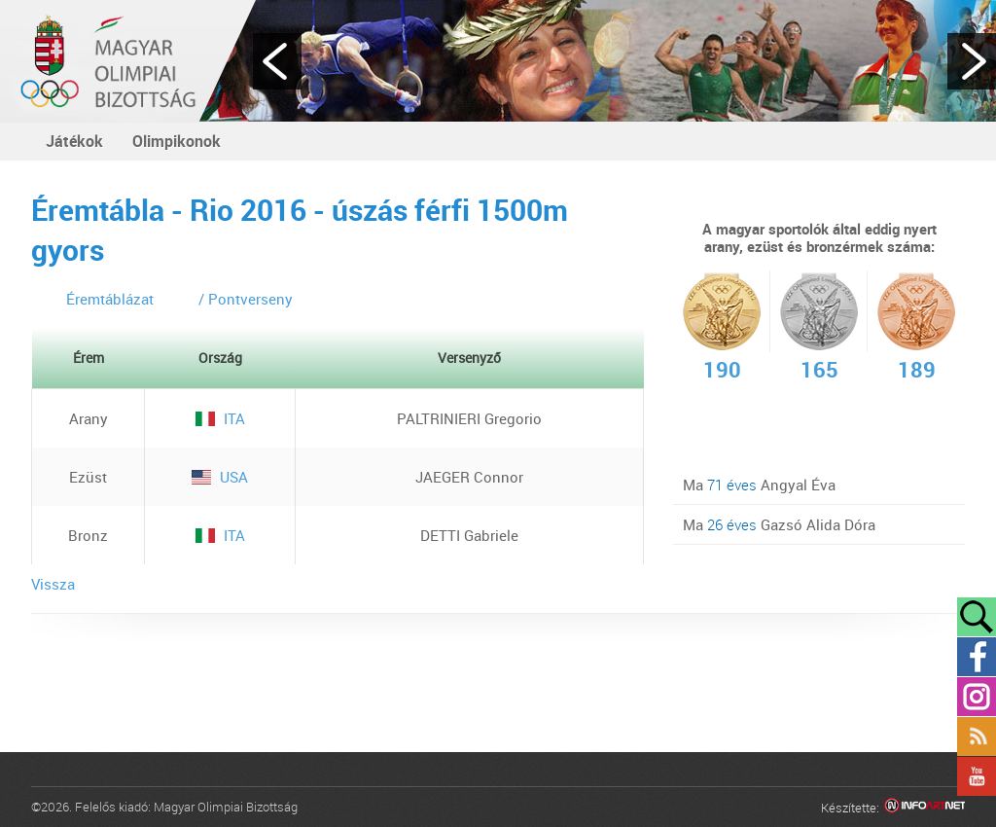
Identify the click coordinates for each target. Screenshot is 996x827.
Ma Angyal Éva (759, 484)
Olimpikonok (176, 141)
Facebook (976, 656)
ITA (220, 418)
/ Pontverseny (245, 298)
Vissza (53, 583)
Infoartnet (924, 808)
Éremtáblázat (110, 298)
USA (220, 476)
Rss (976, 736)
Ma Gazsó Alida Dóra (779, 524)
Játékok (74, 141)
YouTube (976, 776)
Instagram (976, 696)
